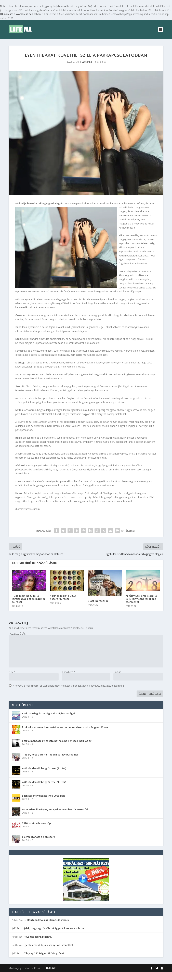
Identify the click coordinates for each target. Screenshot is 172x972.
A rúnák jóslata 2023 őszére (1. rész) (63, 597)
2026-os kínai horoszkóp (36, 823)
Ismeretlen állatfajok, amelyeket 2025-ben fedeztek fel (55, 809)
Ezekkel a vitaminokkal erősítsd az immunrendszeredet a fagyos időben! (65, 727)
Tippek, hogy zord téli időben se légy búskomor (50, 754)
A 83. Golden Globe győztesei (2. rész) (44, 768)
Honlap (117, 672)
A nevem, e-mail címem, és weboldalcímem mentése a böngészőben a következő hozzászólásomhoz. (68, 685)
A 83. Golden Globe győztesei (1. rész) (44, 782)
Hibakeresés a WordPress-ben (16, 14)
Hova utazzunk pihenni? (38, 936)
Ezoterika (87, 61)
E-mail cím (68, 672)
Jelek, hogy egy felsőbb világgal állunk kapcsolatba (54, 928)
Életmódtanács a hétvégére (38, 836)
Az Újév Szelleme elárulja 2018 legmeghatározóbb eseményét (141, 598)
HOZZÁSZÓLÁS (17, 633)
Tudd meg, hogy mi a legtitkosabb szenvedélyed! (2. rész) (29, 598)
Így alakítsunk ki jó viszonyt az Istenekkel (48, 945)
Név (12, 672)
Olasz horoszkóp (98, 600)
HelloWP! (51, 968)
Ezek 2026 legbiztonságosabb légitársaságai (48, 713)
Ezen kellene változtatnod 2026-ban (43, 795)
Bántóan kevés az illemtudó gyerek (48, 920)
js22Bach (17, 928)
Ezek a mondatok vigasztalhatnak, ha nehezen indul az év (56, 740)
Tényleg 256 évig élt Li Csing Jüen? (44, 953)
